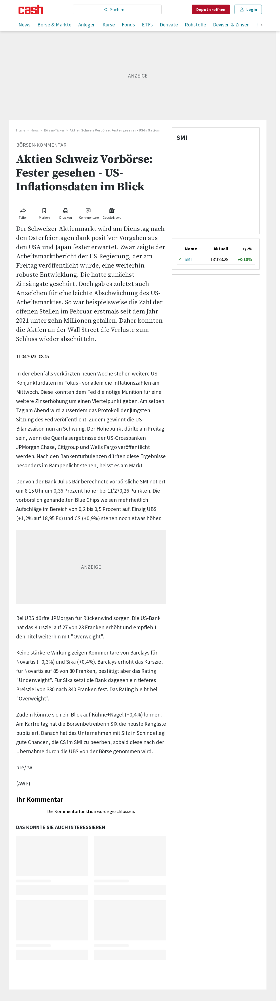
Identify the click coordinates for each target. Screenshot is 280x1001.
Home (20, 130)
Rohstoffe (195, 24)
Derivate (169, 24)
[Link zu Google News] (111, 213)
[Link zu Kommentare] (88, 213)
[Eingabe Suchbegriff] (117, 9)
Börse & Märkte (54, 24)
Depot (210, 9)
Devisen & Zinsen (231, 24)
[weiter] (262, 25)
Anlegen (87, 24)
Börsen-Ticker (54, 130)
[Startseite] (30, 9)
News (24, 24)
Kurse (108, 24)
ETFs (147, 24)
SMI (188, 259)
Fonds (128, 24)
